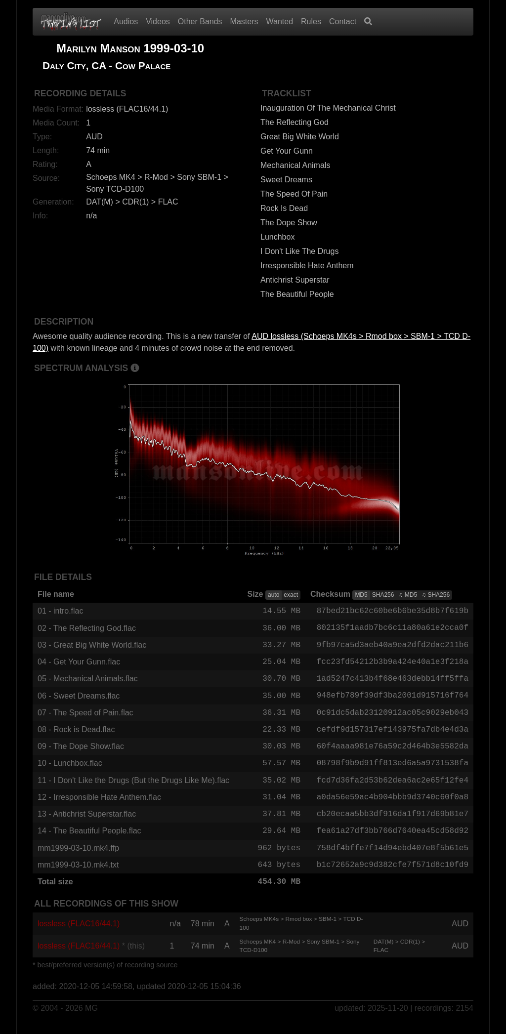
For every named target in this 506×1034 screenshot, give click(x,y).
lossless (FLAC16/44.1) (79, 935)
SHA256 (383, 594)
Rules (311, 21)
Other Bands (200, 21)
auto (273, 594)
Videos (158, 21)
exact (291, 594)
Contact (342, 21)
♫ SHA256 (436, 594)
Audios (126, 21)
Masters (244, 21)
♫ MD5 (407, 594)
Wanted (280, 21)
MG (91, 1020)
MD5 (361, 594)
